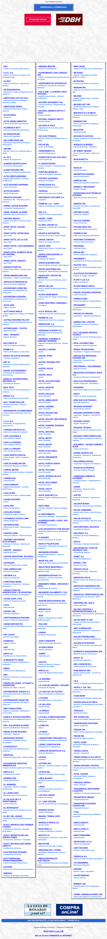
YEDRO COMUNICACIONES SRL (88, 894)
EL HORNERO (10, 785)
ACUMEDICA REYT (12, 128)
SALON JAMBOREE (82, 510)
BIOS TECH (9, 388)
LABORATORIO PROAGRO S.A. (53, 738)
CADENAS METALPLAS (14, 430)
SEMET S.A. (79, 557)
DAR (6, 647)
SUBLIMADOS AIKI (82, 671)
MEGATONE (44, 844)
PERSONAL (79, 246)
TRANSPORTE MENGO (84, 797)
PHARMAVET (79, 259)
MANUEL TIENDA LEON (49, 816)
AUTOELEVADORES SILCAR (16, 320)
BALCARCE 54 (10, 343)
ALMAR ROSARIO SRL (14, 170)
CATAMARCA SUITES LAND (16, 518)
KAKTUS (42, 662)
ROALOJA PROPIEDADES (85, 381)
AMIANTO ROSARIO (13, 197)
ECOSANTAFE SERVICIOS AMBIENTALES (14, 765)
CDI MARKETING (11, 525)
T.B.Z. (76, 681)
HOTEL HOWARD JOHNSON (51, 426)
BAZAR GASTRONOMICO (15, 371)
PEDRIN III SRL (80, 233)
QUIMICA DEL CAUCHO (84, 322)
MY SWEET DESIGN (82, 151)
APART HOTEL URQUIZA (15, 261)
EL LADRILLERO (11, 793)
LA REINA (43, 732)
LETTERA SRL (45, 764)
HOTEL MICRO (45, 438)
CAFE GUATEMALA (12, 436)
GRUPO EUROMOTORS (49, 263)
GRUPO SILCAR (46, 286)
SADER (77, 487)
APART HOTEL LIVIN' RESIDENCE (19, 246)
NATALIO (78, 168)
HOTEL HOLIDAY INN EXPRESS (53, 419)
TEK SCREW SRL (81, 717)
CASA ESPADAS (11, 485)
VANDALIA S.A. (80, 856)
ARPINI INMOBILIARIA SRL (16, 276)
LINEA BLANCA (46, 778)
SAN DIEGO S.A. (81, 533)
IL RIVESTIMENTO (47, 514)
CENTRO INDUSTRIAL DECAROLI (19, 557)
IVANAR (42, 633)
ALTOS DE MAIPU (11, 191)
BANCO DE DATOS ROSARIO (17, 356)
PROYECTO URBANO (83, 314)
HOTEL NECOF (45, 445)
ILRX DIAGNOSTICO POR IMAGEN (54, 529)
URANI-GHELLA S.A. (83, 842)
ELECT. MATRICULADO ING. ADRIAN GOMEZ (15, 836)
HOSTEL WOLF (45, 375)
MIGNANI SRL (80, 88)
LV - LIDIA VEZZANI (47, 802)
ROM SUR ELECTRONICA (85, 400)
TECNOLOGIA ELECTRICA (85, 702)
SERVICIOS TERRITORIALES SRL (89, 595)
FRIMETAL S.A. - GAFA (49, 204)
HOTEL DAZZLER (46, 394)
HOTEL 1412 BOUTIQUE (49, 381)
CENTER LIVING (11, 533)
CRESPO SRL (10, 611)
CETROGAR (9, 563)
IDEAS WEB (44, 506)
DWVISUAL (9, 755)
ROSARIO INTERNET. (83, 407)
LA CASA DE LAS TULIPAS (51, 692)
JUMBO (42, 654)
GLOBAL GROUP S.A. (48, 225)
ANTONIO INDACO (12, 219)
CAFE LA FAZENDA (12, 442)
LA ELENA (43, 698)
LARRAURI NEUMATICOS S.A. (52, 751)
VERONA (78, 869)
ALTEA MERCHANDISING (15, 176)
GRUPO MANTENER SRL (50, 269)
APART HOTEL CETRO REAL (17, 233)
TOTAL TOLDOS (81, 774)
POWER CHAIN (80, 299)
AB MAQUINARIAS (12, 90)
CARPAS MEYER (11, 470)
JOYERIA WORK (46, 647)
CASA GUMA (9, 493)
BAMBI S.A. (9, 350)
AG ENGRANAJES (12, 134)
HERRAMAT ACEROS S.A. (50, 331)
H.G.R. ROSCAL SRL (48, 311)
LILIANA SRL (44, 772)
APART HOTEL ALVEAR (14, 227)
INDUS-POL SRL (46, 561)
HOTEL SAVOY (45, 489)
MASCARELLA (45, 829)
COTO (6, 605)
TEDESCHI (78, 711)
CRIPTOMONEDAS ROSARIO (17, 618)
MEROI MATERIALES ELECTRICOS (47, 860)
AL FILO (7, 157)
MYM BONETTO (81, 159)
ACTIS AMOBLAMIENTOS (15, 121)
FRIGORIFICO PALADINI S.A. (51, 197)
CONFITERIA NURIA (12, 582)
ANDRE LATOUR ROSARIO (16, 206)
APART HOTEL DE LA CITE (16, 240)
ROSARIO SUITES (82, 421)
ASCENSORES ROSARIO (15, 297)
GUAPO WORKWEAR (48, 295)
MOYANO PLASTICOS (83, 136)
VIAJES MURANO (81, 875)
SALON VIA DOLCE (82, 518)
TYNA (76, 812)
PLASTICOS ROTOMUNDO (85, 273)
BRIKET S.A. (9, 396)
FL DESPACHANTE (47, 164)
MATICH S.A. (44, 835)
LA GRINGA (44, 711)
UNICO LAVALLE (81, 829)
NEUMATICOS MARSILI (84, 174)
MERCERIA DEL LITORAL (50, 850)
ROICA (77, 394)
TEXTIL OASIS (80, 742)
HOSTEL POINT (45, 356)
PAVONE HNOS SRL (82, 227)
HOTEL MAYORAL (47, 432)
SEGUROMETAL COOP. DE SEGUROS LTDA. (85, 549)
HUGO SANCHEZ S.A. (48, 495)
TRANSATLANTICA (82, 783)
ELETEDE (8, 867)
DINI (5, 675)
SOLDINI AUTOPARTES (84, 643)
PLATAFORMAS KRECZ (84, 286)
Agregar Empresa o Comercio (44, 927)
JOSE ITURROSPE (47, 641)
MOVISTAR (78, 130)
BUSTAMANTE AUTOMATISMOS (18, 411)
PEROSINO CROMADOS (84, 240)
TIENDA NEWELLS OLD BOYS (87, 757)
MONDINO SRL (80, 121)
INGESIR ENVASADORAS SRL (52, 601)
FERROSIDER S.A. (47, 151)
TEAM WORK (79, 696)
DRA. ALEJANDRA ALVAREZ (16, 725)
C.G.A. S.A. (8, 421)
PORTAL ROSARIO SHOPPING (87, 292)
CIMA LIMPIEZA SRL (13, 569)
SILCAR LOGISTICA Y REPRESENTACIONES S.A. (85, 610)
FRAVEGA (43, 191)
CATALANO (9, 506)
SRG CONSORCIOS (82, 664)
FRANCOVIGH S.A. (47, 185)
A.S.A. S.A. (8, 73)
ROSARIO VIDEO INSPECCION (87, 436)
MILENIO (77, 96)
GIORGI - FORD (45, 219)
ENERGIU (8, 873)
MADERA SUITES (46, 810)
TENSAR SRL (80, 730)
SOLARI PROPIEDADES (84, 637)
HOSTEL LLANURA (47, 350)
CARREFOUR (10, 478)
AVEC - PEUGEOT (12, 335)
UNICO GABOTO (81, 823)
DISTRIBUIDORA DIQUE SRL (16, 700)
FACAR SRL (44, 145)
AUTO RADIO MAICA (13, 311)
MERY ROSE (79, 66)
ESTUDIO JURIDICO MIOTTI (51, 119)
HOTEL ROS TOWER (48, 483)
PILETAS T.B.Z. (80, 265)
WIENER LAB (79, 884)
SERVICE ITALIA (81, 569)
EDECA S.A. (9, 772)
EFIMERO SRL (10, 778)
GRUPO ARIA (45, 246)
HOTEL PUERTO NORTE (49, 464)
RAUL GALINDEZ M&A (84, 343)
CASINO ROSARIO (12, 499)
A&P (6, 66)
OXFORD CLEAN (81, 212)
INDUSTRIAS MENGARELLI (51, 567)
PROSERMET (79, 305)
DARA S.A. (8, 654)
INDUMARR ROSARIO (48, 552)
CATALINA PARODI (12, 512)
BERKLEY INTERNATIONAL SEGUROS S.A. (15, 380)
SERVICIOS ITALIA (82, 578)
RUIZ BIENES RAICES (83, 461)
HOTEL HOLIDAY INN (48, 413)
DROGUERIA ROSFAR (13, 738)
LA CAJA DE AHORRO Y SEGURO (54, 685)
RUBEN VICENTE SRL (83, 453)
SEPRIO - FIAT (80, 563)
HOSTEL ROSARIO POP (49, 362)
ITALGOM (43, 624)
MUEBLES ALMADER (83, 145)
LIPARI (42, 787)
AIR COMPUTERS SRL (14, 140)
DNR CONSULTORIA (13, 709)
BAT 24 (7, 362)
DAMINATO (9, 641)
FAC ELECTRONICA (47, 136)
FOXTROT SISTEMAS (48, 178)
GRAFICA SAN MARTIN (49, 233)
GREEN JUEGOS (46, 240)
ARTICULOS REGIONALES (16, 282)
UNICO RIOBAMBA (82, 835)
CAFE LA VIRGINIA (12, 449)
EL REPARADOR (11, 808)
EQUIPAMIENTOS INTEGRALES (53, 83)
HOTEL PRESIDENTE (48, 457)
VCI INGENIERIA (81, 863)
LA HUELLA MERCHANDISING (52, 717)
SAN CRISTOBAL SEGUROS (86, 527)
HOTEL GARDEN (46, 407)
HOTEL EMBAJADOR (48, 400)
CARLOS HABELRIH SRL (15, 464)
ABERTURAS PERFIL (13, 107)
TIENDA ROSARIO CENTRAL (86, 766)
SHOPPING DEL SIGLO (84, 603)
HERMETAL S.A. (46, 318)
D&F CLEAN (9, 635)
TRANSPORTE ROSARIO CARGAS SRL (84, 805)
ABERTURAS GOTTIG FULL (16, 98)
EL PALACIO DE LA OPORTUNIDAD (11, 800)
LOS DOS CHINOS (47, 795)
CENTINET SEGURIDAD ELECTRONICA (13, 541)
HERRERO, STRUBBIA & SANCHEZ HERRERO (49, 340)
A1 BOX (7, 81)
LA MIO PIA (44, 725)
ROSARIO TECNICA (82, 428)
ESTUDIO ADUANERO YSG (51, 102)
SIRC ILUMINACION (82, 628)
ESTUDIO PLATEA (47, 126)
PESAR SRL (79, 252)
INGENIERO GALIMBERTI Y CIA (53, 592)
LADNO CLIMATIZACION (49, 744)
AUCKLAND (9, 305)
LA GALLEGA (45, 704)
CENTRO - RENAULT (13, 550)
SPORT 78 (78, 658)
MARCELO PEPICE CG (49, 823)
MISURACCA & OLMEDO (85, 113)
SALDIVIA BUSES (81, 504)
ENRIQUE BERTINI (47, 66)
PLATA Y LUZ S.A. (82, 280)
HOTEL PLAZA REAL (48, 451)
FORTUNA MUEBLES (48, 172)
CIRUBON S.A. (10, 576)
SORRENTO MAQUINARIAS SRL (88, 652)
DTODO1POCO (10, 747)
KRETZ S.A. (44, 671)
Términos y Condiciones (64, 927)
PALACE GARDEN (82, 221)
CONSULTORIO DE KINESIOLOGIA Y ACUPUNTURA (17, 591)
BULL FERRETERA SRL (14, 402)
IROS (41, 616)
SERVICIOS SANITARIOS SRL (87, 586)
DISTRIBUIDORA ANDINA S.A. (17, 692)
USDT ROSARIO (81, 848)
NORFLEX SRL (80, 181)
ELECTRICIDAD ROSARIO (15, 852)
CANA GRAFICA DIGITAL (15, 455)
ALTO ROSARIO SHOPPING (16, 185)
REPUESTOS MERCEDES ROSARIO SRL (84, 357)
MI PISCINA (79, 81)
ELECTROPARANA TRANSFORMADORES (12, 860)
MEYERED (78, 73)
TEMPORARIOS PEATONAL (86, 723)
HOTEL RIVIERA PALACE (50, 476)
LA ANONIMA (44, 679)
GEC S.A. (43, 212)
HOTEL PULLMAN (47, 470)
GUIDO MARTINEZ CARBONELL (53, 303)
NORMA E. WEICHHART (84, 187)
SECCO (77, 542)
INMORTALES (45, 609)
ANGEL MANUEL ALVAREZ (16, 212)
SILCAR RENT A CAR (83, 620)
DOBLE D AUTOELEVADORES (17, 717)
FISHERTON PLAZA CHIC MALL (53, 157)
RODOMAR (78, 388)
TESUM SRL (79, 736)
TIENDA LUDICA (81, 751)
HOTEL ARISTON (46, 388)
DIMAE (7, 668)
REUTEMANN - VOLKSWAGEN (87, 366)
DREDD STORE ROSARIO (15, 732)
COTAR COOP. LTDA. (13, 599)
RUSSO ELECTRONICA (84, 468)
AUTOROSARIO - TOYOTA (15, 328)
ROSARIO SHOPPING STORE (87, 413)
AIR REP (7, 149)
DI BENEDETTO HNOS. (14, 660)
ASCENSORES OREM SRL (15, 288)
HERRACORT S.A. (47, 324)
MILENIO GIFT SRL (82, 104)
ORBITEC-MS (79, 204)
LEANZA (42, 757)
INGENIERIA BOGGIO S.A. (50, 576)
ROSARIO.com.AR (53, 931)
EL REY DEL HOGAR (13, 816)
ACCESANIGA (10, 115)
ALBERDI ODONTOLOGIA (15, 164)
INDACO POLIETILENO (49, 544)
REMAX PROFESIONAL (84, 350)
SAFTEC (77, 495)
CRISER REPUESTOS (13, 624)
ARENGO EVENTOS (12, 267)
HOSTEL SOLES (46, 369)
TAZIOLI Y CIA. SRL (82, 687)
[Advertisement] (53, 43)
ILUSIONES (44, 537)
